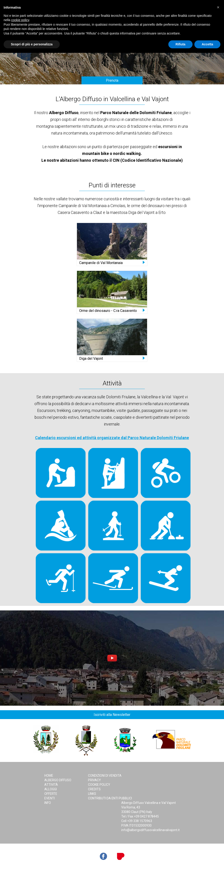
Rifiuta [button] (181, 44)
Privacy (94, 780)
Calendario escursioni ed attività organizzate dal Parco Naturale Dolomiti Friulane (112, 437)
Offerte (50, 794)
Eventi (49, 798)
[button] (218, 7)
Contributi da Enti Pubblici (110, 798)
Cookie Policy (99, 784)
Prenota (112, 80)
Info (47, 803)
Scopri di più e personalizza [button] (31, 44)
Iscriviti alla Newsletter (112, 714)
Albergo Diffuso (57, 780)
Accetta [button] (207, 44)
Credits (94, 789)
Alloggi (50, 789)
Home (48, 775)
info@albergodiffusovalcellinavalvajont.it (150, 830)
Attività (51, 784)
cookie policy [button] (20, 20)
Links (92, 794)
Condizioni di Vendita (105, 775)
